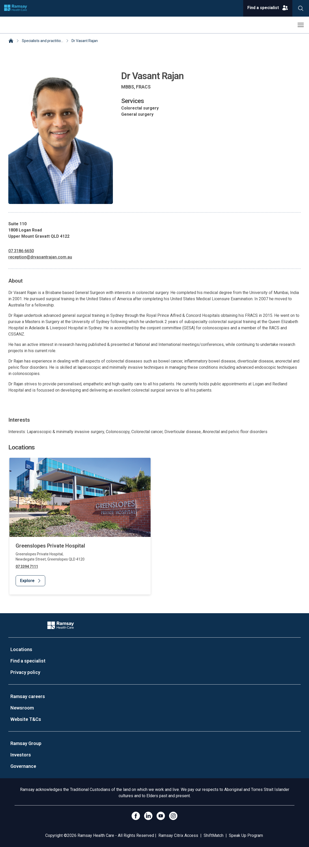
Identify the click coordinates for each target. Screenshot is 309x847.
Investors (20, 754)
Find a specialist (28, 661)
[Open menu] (300, 25)
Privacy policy (25, 672)
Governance (23, 766)
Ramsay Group (25, 743)
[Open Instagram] (173, 816)
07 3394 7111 (27, 566)
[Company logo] (15, 8)
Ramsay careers (27, 696)
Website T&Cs (25, 719)
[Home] (11, 41)
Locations (21, 649)
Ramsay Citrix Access (178, 835)
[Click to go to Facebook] (136, 816)
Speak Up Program (246, 835)
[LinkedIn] (148, 816)
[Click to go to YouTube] (161, 816)
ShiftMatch (213, 835)
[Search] (300, 8)
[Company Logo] (60, 625)
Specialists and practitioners (45, 41)
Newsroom (22, 708)
